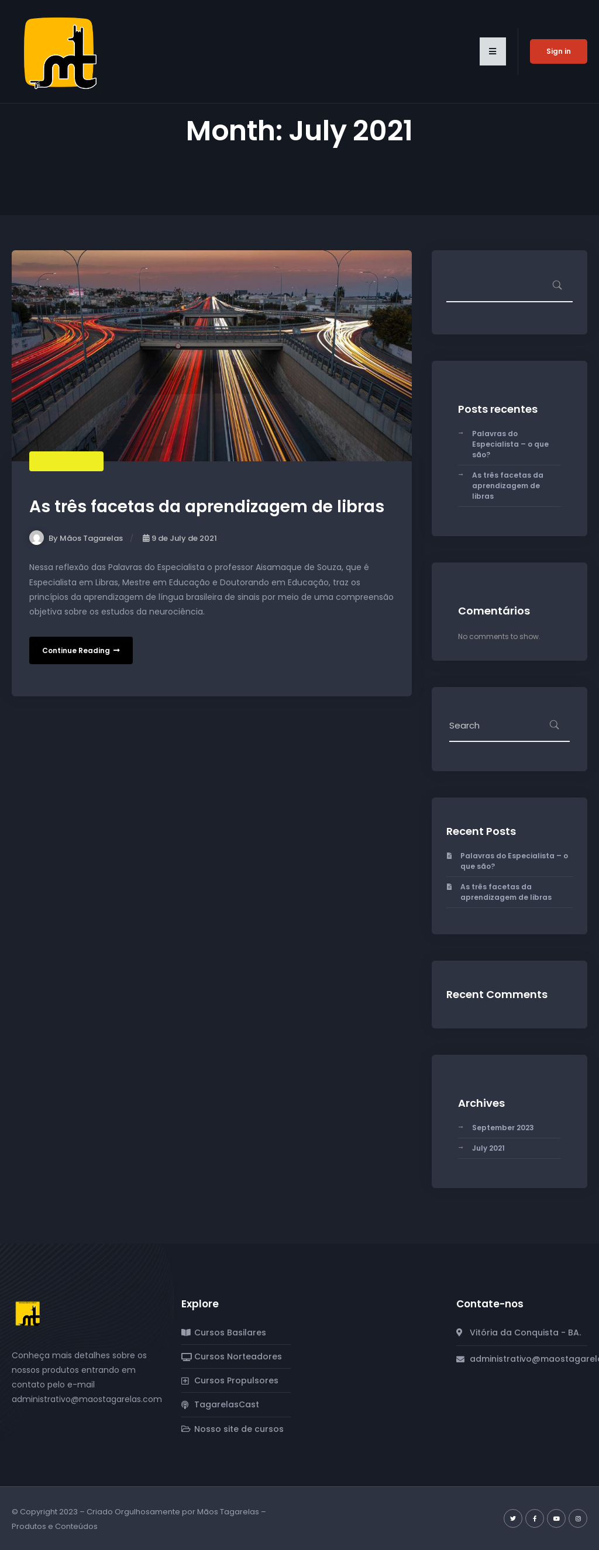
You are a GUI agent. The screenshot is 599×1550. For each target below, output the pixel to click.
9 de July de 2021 (180, 538)
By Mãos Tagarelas (76, 538)
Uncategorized (66, 461)
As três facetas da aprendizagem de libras (206, 506)
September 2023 (503, 1128)
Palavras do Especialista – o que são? (510, 444)
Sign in (558, 51)
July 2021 (488, 1148)
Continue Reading (81, 650)
